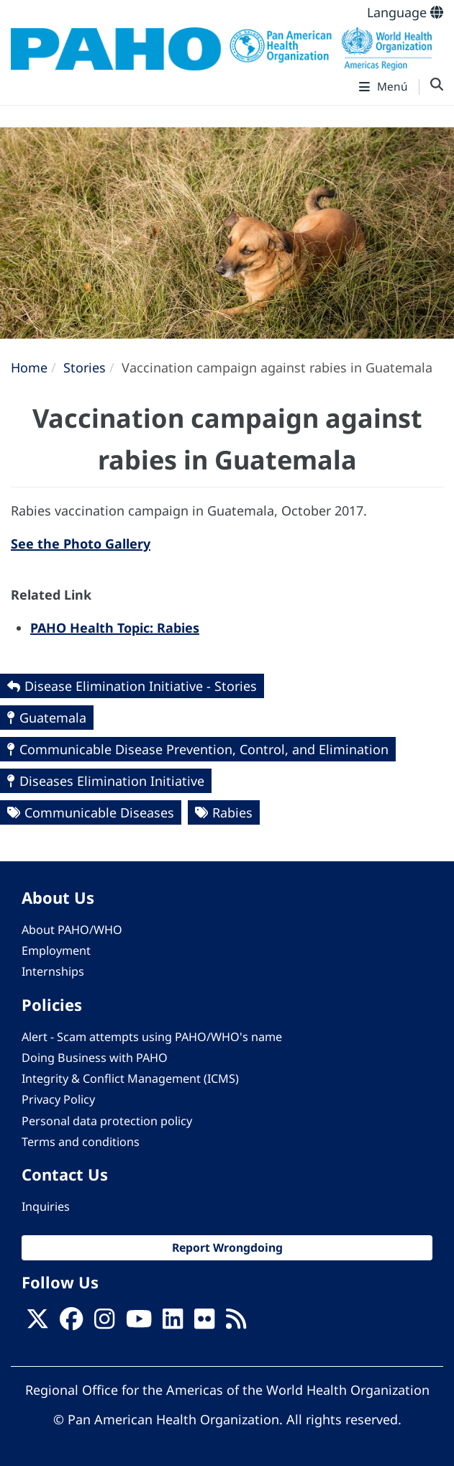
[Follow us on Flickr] (204, 1323)
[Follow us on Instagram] (104, 1323)
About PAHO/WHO (72, 930)
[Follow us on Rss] (236, 1323)
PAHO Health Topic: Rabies (114, 627)
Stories (84, 367)
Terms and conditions (81, 1142)
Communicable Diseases (99, 812)
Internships (53, 971)
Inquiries (46, 1206)
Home (29, 367)
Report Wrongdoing (227, 1247)
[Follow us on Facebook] (71, 1323)
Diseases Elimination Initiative (111, 780)
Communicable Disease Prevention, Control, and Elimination (204, 749)
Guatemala (52, 717)
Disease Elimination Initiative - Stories (140, 686)
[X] (37, 1323)
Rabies (232, 812)
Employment (56, 950)
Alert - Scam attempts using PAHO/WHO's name (152, 1037)
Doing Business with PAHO (95, 1058)
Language (405, 12)
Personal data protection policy (107, 1121)
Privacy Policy (58, 1099)
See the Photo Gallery (80, 543)
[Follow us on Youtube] (139, 1323)
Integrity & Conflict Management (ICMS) (130, 1078)
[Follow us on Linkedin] (173, 1323)
